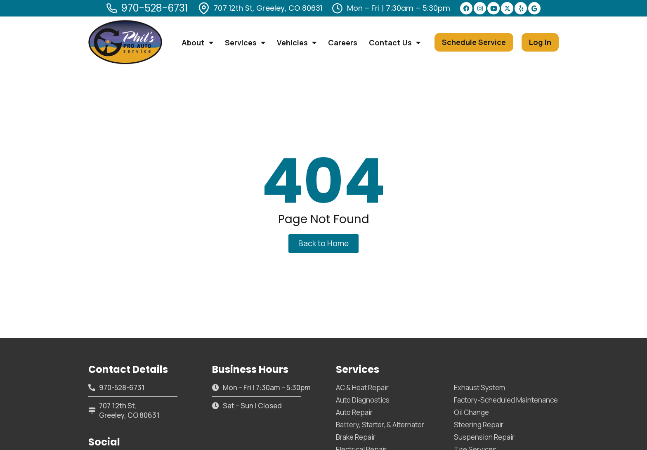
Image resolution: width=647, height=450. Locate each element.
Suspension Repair (484, 437)
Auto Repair (354, 412)
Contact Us (394, 42)
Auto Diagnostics (363, 400)
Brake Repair (355, 437)
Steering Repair (478, 424)
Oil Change (471, 412)
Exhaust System (479, 387)
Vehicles (296, 42)
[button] (473, 42)
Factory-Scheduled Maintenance (506, 400)
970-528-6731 (154, 8)
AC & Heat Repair (362, 387)
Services (245, 42)
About (197, 42)
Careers (342, 42)
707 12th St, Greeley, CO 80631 (267, 8)
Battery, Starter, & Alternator (380, 424)
